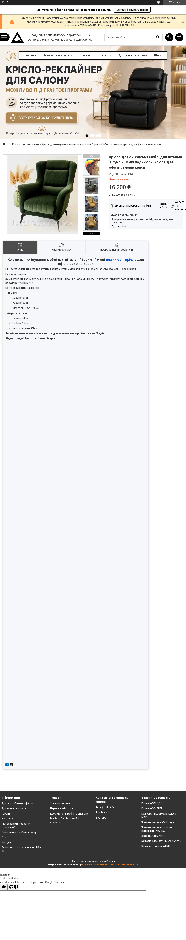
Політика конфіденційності (124, 864)
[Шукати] (157, 37)
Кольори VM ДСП (151, 803)
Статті (5, 837)
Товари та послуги (56, 55)
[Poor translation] (13, 887)
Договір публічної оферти (17, 803)
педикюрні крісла (121, 260)
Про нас (85, 55)
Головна (30, 55)
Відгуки (6, 842)
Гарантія (7, 813)
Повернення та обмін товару (19, 832)
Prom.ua (110, 861)
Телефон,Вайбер (106, 807)
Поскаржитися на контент (94, 864)
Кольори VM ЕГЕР (152, 808)
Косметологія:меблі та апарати (69, 813)
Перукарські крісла (61, 808)
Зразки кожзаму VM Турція (157, 822)
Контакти (104, 55)
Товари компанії (60, 803)
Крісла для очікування (25, 144)
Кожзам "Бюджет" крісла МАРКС (161, 840)
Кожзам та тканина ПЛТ (155, 846)
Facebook (101, 812)
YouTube (101, 817)
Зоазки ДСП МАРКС (153, 835)
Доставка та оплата (132, 55)
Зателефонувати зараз (132, 10)
